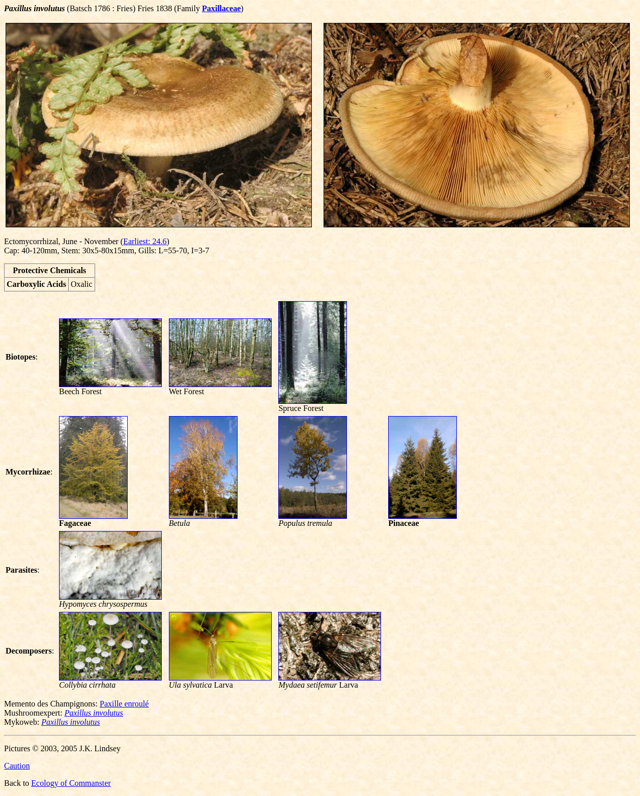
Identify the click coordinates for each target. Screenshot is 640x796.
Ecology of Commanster (70, 783)
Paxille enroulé (124, 703)
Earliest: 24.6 (144, 241)
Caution (17, 765)
